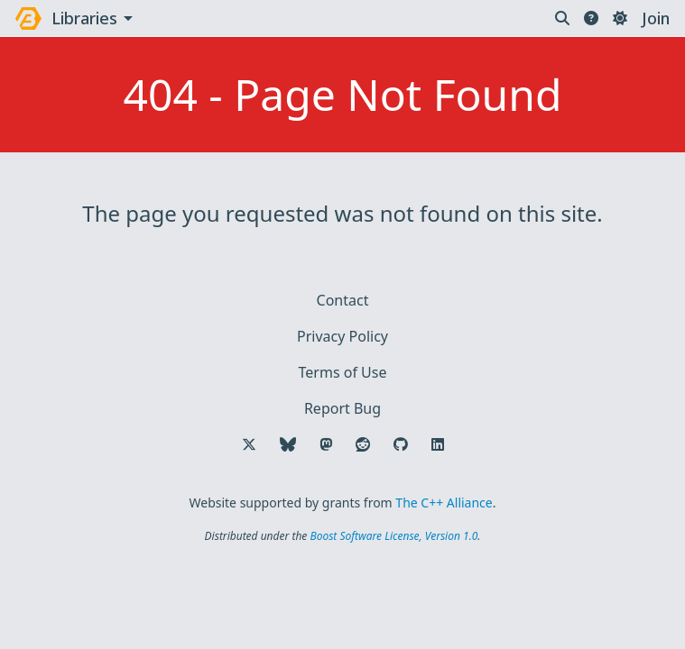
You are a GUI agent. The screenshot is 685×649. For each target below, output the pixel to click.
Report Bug (342, 408)
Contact (343, 300)
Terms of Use (343, 372)
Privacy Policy (342, 336)
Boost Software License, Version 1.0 (393, 536)
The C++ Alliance (443, 502)
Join (656, 18)
